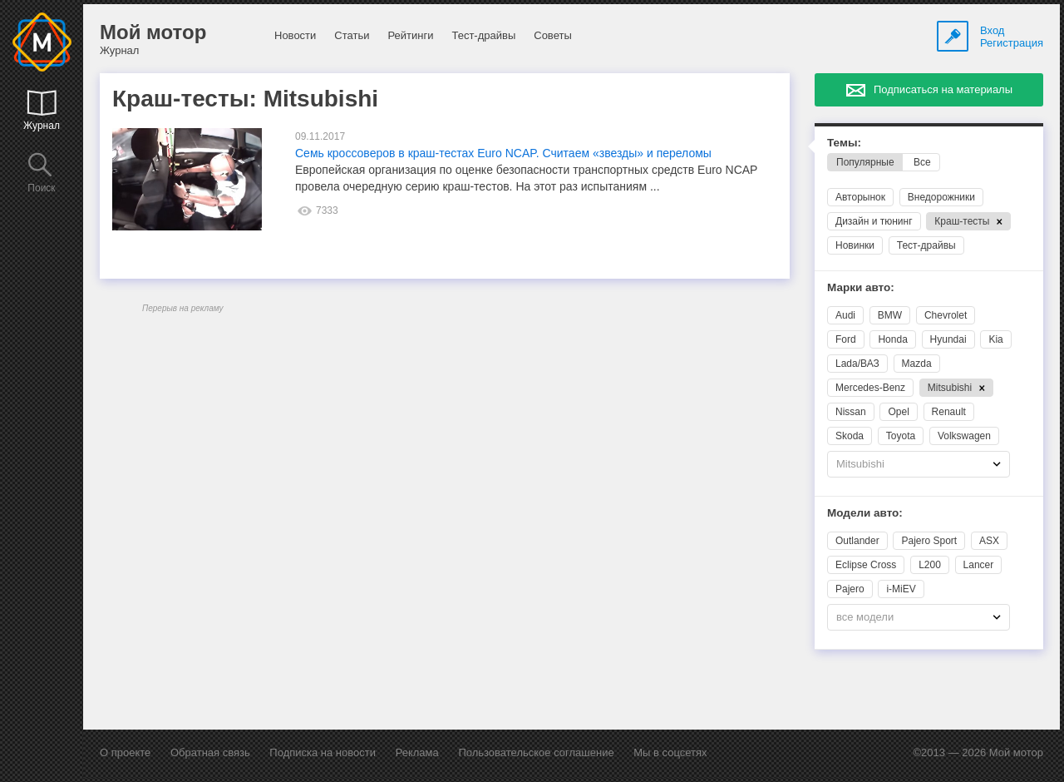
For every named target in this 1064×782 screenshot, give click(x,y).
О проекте (125, 752)
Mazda (917, 363)
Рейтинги (410, 35)
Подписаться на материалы (943, 89)
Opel (898, 412)
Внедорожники (941, 197)
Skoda (849, 436)
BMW (890, 315)
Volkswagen (964, 436)
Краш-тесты (968, 221)
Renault (949, 412)
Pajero (849, 589)
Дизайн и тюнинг (874, 221)
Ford (845, 339)
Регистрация (1011, 43)
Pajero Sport (929, 541)
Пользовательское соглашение (535, 752)
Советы (552, 35)
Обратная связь (210, 752)
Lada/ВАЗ (857, 363)
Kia (995, 339)
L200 (930, 565)
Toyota (900, 436)
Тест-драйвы (483, 35)
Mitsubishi (956, 387)
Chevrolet (945, 315)
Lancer (978, 565)
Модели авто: (865, 513)
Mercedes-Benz (870, 387)
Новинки (854, 245)
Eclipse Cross (865, 565)
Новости (295, 35)
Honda (892, 339)
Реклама (417, 752)
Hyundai (948, 339)
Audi (845, 315)
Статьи (351, 35)
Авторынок (860, 197)
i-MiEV (900, 589)
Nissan (850, 412)
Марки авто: (860, 287)
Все (922, 162)
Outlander (857, 541)
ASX (989, 541)
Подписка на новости (322, 752)
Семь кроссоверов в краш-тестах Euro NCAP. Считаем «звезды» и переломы (503, 153)
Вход (992, 30)
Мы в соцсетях (670, 752)
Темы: (844, 142)
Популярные (865, 162)
